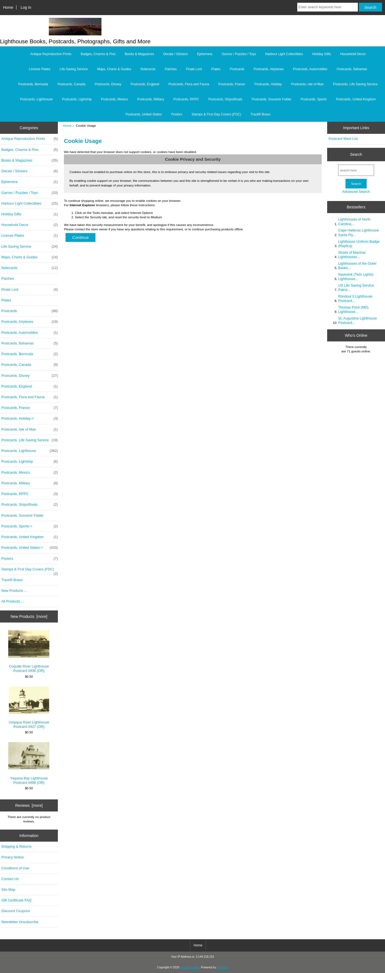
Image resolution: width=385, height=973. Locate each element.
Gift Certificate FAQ (16, 900)
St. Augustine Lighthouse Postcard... (357, 320)
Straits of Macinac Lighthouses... (352, 254)
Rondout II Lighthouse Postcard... (355, 298)
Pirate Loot (194, 69)
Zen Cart (222, 967)
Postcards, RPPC (186, 99)
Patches (171, 69)
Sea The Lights (189, 967)
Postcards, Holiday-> (29, 418)
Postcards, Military (150, 99)
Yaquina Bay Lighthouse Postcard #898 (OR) (28, 763)
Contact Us (10, 879)
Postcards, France (231, 84)
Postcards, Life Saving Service (355, 84)
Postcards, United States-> (29, 547)
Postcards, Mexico (114, 99)
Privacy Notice (12, 857)
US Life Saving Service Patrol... (356, 287)
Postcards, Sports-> (29, 526)
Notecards (147, 69)
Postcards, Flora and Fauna (188, 84)
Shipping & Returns (16, 846)
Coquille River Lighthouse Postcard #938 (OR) (28, 651)
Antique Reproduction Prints (50, 54)
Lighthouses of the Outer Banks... (357, 265)
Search (356, 154)
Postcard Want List (343, 139)
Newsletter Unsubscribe (19, 922)
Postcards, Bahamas (352, 69)
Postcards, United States (144, 114)
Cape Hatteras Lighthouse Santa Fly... (358, 232)
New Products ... (14, 591)
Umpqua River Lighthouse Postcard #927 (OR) (28, 707)
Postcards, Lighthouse (36, 99)
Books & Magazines (139, 54)
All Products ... (12, 601)
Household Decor (353, 54)
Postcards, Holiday (268, 84)
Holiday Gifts (321, 54)
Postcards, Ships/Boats (225, 99)
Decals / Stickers (175, 54)
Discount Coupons (15, 911)
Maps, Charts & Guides (114, 69)
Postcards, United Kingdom (356, 99)
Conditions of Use (15, 868)
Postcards (237, 69)
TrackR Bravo (260, 114)
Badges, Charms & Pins (98, 54)
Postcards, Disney (108, 84)
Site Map (8, 889)
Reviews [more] (29, 805)
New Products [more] (29, 616)
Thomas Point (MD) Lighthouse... (353, 309)
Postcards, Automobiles (310, 69)
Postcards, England (145, 84)
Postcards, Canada (71, 84)
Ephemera (204, 54)
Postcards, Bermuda (33, 84)
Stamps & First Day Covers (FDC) (216, 114)
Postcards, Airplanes (269, 69)
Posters (176, 114)
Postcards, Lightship (77, 99)
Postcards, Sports (314, 99)
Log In (26, 7)
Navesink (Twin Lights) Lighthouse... (355, 276)
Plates (215, 69)
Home (8, 7)
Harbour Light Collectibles (284, 54)
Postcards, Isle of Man (307, 84)
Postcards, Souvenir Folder (271, 99)
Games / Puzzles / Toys (239, 54)
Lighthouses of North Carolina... (354, 221)
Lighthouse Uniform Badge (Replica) (359, 243)
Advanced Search (356, 191)
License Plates (39, 69)
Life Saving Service (74, 69)
